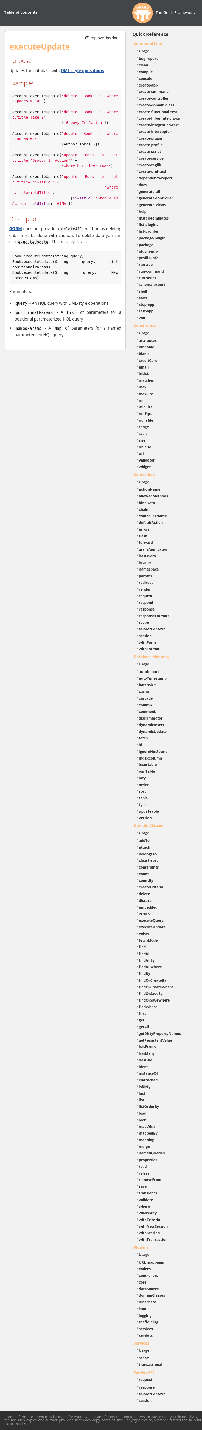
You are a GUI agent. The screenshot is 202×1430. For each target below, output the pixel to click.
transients (148, 1193)
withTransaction (153, 1239)
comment (147, 711)
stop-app (146, 304)
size (142, 440)
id (140, 744)
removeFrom (150, 1179)
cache (144, 691)
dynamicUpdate (153, 731)
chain (144, 509)
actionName (149, 489)
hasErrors (147, 555)
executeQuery (151, 920)
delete (144, 893)
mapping (146, 1139)
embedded (148, 907)
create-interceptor (155, 131)
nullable (146, 420)
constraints (149, 867)
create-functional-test (158, 111)
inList (144, 373)
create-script (150, 151)
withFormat (149, 648)
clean (143, 64)
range (144, 426)
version (145, 817)
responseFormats (154, 615)
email (144, 367)
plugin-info (148, 251)
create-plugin (150, 138)
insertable (148, 764)
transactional (150, 1364)
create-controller (154, 98)
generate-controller (156, 198)
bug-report (148, 58)
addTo (144, 840)
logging (145, 1315)
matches (146, 380)
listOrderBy (149, 1106)
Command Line (148, 43)
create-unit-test (153, 171)
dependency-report (156, 178)
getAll (144, 1026)
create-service (151, 158)
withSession (149, 1232)
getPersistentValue (155, 1040)
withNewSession (153, 1226)
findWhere (148, 1006)
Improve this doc (101, 37)
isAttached (148, 1079)
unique (145, 446)
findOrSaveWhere (154, 1000)
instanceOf (148, 1073)
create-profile (151, 144)
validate (146, 1199)
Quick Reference (150, 34)
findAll (145, 953)
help (143, 211)
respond (146, 602)
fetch (143, 738)
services (146, 1328)
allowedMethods (153, 496)
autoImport (149, 671)
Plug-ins (141, 1247)
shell (143, 291)
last (142, 1093)
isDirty (145, 1086)
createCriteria (151, 887)
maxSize (146, 393)
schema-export (152, 284)
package (146, 244)
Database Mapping (151, 656)
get (142, 1020)
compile (146, 71)
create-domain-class (156, 105)
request (145, 595)
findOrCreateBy (152, 980)
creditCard (148, 360)
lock (142, 1120)
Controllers (144, 474)
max (142, 387)
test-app (146, 311)
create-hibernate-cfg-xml (161, 118)
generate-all (149, 191)
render (145, 589)
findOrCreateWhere (156, 986)
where (144, 1206)
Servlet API (144, 1372)
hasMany (147, 1053)
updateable (149, 811)
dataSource (149, 1288)
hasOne (145, 1060)
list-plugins (148, 224)
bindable (146, 347)
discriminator (151, 718)
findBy (144, 973)
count (144, 873)
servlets (146, 1335)
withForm (147, 642)
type (143, 804)
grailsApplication (154, 549)
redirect (146, 582)
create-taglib (150, 164)
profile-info (149, 257)
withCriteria (149, 1219)
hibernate (147, 1302)
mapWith (147, 1126)
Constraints (145, 325)
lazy (142, 778)
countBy (146, 880)
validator (147, 460)
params (145, 575)
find (142, 946)
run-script (147, 277)
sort (142, 791)
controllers (148, 1275)
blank (144, 353)
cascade (146, 698)
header (145, 562)
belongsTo (148, 853)
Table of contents (20, 12)
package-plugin (152, 238)
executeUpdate (152, 927)
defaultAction (151, 522)
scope (144, 622)
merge (144, 1146)
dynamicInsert (151, 724)
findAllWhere (150, 966)
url (141, 453)
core (143, 1282)
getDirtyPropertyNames (160, 1033)
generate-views (152, 204)
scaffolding (148, 1321)
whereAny (148, 1212)
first (142, 1013)
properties (148, 1159)
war (142, 317)
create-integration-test (159, 124)
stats (143, 297)
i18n (142, 1308)
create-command (154, 91)
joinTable (147, 771)
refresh (145, 1173)
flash (143, 536)
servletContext (152, 629)
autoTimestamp (153, 678)
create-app (148, 85)
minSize (146, 406)
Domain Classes (148, 825)
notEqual (147, 413)
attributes (148, 340)
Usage (144, 50)
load (142, 1113)
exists (144, 933)
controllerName (153, 515)
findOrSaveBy (151, 993)
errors (144, 529)
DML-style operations (82, 70)
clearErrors (148, 860)
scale (143, 433)
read (143, 1166)
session (145, 635)
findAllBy (147, 960)
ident (143, 1066)
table (143, 797)
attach (144, 847)
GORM (15, 228)
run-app (146, 264)
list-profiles (149, 231)
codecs (145, 1268)
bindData (147, 502)
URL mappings (151, 1262)
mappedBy (148, 1133)
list (141, 1099)
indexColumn (150, 758)
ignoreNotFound (153, 751)
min (142, 400)
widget (145, 466)
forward (146, 542)
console (145, 78)
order (144, 784)
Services (141, 1343)
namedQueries (152, 1153)
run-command (151, 271)
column (145, 704)
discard (145, 900)
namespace (149, 569)
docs (143, 184)
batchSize (147, 684)
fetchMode (148, 940)
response (147, 609)
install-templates (154, 218)
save (143, 1186)
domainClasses (152, 1295)
